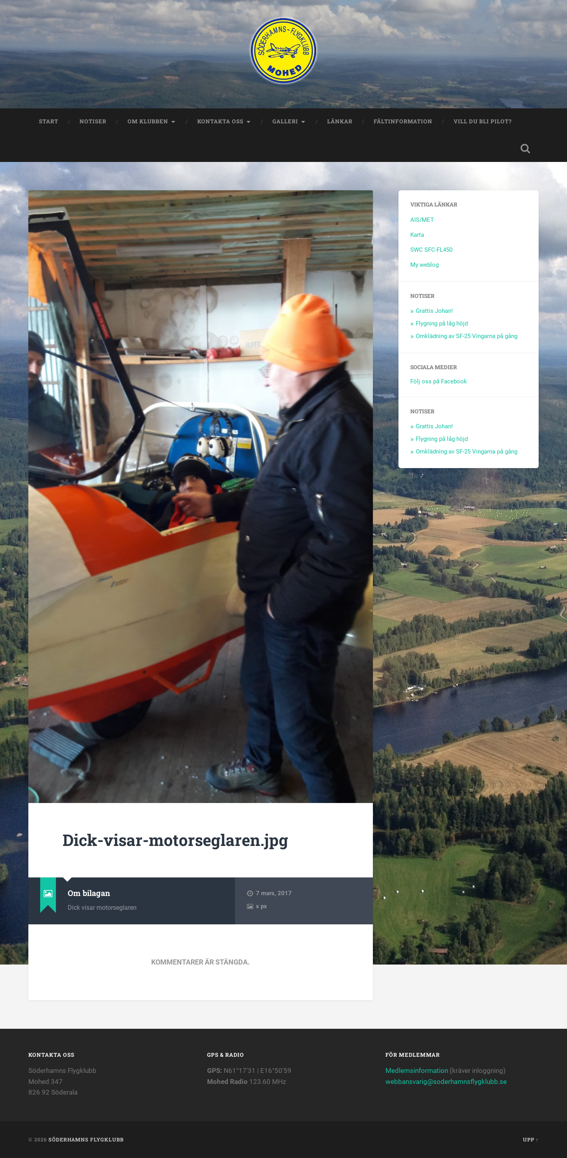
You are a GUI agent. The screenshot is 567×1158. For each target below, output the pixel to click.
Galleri (285, 121)
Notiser (93, 121)
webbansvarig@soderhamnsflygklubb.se (446, 1082)
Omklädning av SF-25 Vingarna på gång (466, 336)
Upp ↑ (531, 1139)
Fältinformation (403, 121)
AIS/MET (422, 219)
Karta (417, 234)
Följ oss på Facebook (438, 381)
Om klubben (148, 121)
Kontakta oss (220, 121)
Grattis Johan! (434, 310)
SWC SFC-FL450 (431, 249)
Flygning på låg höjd (442, 323)
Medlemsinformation (416, 1070)
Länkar (339, 121)
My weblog (424, 264)
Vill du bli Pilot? (483, 121)
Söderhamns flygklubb (86, 1139)
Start (48, 121)
